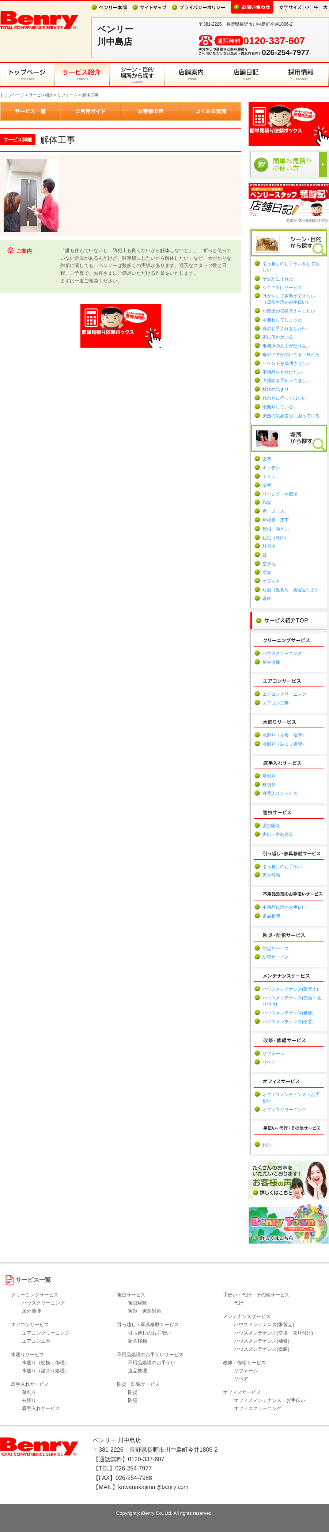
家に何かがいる (277, 337)
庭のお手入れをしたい (284, 328)
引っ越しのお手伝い (282, 866)
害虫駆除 (271, 825)
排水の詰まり (275, 389)
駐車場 (269, 546)
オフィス (271, 581)
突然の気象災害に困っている (290, 415)
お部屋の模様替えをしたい (288, 311)
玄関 (266, 459)
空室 (266, 572)
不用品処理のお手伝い (284, 907)
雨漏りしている (277, 407)
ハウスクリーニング (282, 653)
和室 (266, 502)
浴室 (266, 485)
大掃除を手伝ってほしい (286, 380)
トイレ (269, 476)
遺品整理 (271, 916)
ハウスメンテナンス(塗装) (288, 1021)
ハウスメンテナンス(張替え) (290, 989)
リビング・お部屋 (280, 494)
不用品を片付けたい (282, 372)
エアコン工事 (275, 703)
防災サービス (275, 948)
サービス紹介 (41, 95)
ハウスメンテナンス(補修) (288, 1012)
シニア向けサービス (282, 287)
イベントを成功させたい (286, 363)
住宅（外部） (275, 537)
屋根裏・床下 (275, 520)
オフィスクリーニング (284, 1109)
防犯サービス (275, 957)
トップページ (12, 95)
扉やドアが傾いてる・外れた (290, 354)
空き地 (269, 563)
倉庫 (266, 598)
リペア (269, 1062)
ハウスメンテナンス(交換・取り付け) (273, 1333)
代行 (266, 1144)
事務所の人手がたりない (286, 345)
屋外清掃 (271, 662)
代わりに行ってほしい (284, 398)
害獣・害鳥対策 (277, 834)
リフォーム (67, 95)
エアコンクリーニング (284, 694)
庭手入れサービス (280, 793)
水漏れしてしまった (282, 319)
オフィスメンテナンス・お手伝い (269, 1400)
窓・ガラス (273, 511)
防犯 (132, 1400)
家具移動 (271, 875)
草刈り (269, 776)
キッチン (271, 467)
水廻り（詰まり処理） (284, 744)
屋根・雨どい (275, 529)
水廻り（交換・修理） (284, 735)
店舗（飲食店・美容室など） (290, 589)
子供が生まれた (277, 278)
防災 (132, 1392)
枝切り (269, 784)
